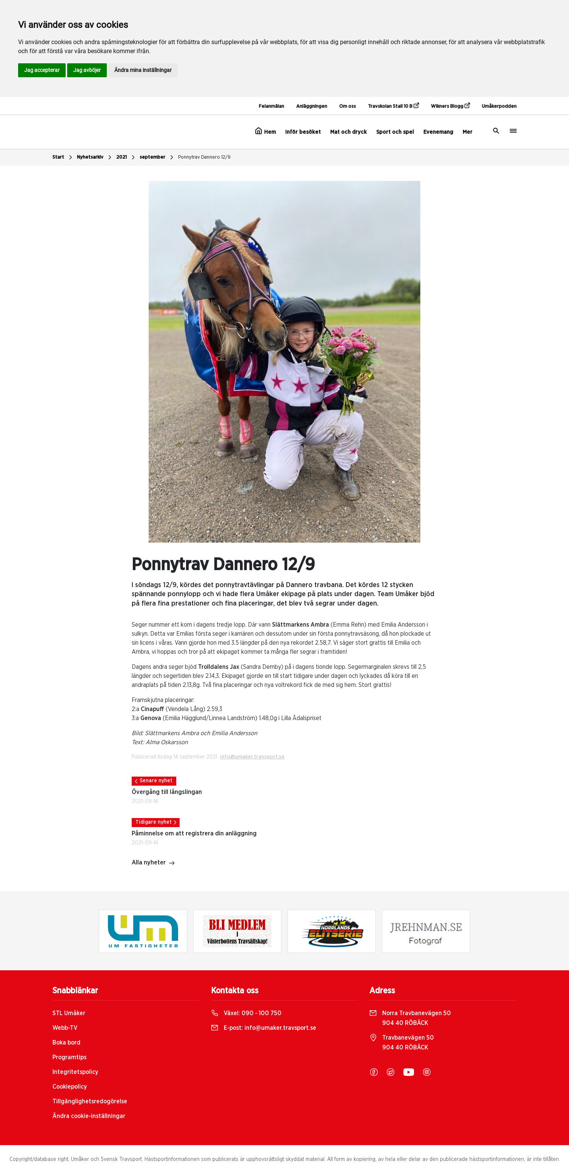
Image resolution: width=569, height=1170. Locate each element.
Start (63, 157)
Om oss (347, 106)
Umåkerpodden (499, 106)
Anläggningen (311, 106)
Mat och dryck (348, 132)
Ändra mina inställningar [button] (143, 70)
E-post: (263, 1028)
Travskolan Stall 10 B (393, 106)
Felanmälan (271, 106)
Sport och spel (395, 132)
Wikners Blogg (450, 106)
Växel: (246, 1013)
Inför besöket (303, 132)
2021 (126, 157)
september (157, 157)
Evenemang (438, 132)
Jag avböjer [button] (87, 70)
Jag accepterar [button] (42, 70)
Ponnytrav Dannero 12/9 (204, 157)
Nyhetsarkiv (95, 157)
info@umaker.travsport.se (252, 757)
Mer (467, 132)
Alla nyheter (153, 863)
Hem (265, 131)
